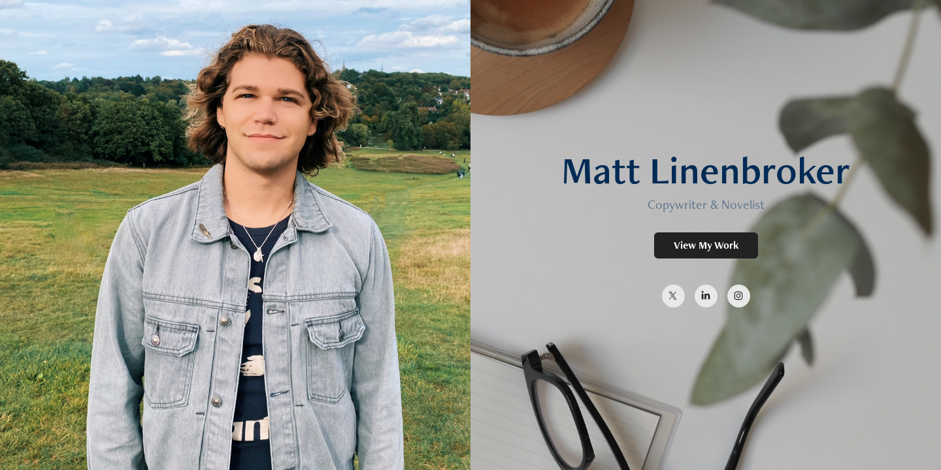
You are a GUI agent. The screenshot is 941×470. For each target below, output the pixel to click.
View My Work (706, 245)
